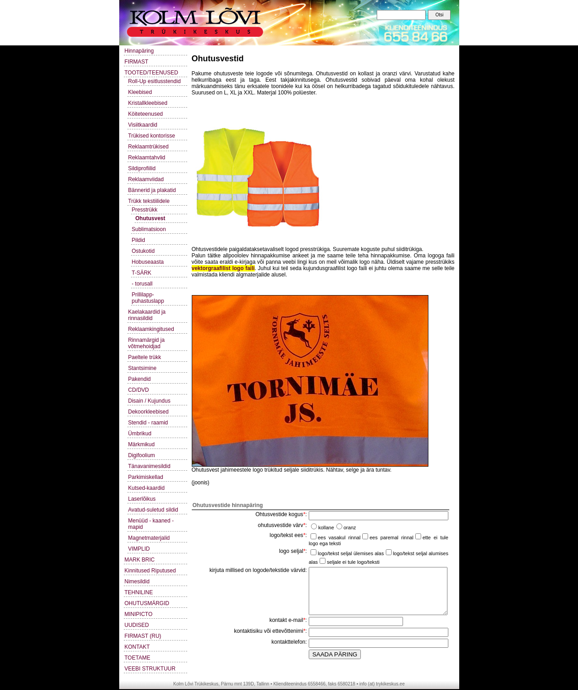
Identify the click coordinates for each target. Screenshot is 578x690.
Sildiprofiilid (142, 168)
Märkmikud (141, 444)
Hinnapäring (139, 51)
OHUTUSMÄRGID (147, 603)
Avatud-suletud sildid (153, 510)
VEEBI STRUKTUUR (150, 668)
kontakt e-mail (286, 620)
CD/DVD (138, 390)
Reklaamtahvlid (146, 157)
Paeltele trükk (144, 357)
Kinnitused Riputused (150, 570)
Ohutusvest (150, 218)
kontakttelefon (289, 642)
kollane (326, 527)
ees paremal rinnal (391, 537)
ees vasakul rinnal (339, 537)
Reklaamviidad (146, 179)
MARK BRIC (140, 560)
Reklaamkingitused (151, 329)
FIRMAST (137, 62)
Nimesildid (137, 581)
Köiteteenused (145, 114)
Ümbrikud (139, 433)
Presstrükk (145, 210)
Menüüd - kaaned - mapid (151, 524)
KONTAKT (137, 647)
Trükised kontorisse (151, 136)
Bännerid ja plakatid (152, 190)
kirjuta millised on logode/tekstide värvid (257, 570)
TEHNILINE (139, 592)
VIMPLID (139, 549)
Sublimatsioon (149, 229)
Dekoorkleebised (148, 412)
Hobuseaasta (148, 262)
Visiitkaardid (142, 125)
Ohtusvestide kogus (279, 514)
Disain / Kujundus (149, 401)
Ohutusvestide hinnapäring (228, 505)
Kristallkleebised (148, 103)
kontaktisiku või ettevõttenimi (268, 631)
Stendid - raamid (148, 422)
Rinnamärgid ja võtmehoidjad (146, 343)
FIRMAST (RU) (143, 636)
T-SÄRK (141, 273)
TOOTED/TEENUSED (151, 72)
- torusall (142, 284)
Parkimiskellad (145, 477)
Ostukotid (143, 251)
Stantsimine (142, 368)
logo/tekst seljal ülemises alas (351, 553)
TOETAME (138, 658)
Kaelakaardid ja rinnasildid (147, 315)
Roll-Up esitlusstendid (154, 81)
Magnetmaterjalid (149, 538)
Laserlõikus (142, 499)
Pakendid (139, 379)
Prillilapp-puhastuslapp (148, 297)
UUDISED (137, 625)
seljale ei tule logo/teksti (353, 562)
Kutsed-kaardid (146, 488)
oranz (350, 527)
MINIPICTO (139, 614)
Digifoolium (141, 455)
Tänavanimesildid (149, 466)
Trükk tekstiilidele (149, 201)
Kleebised (140, 92)
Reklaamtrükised (148, 146)
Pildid (138, 240)
